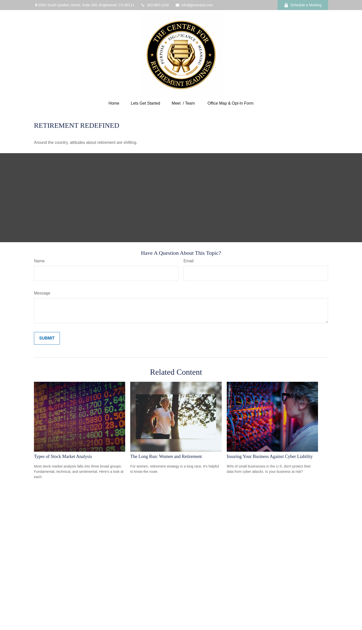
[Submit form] (47, 338)
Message (42, 293)
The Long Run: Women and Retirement (166, 456)
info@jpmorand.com (194, 5)
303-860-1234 (155, 5)
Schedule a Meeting (303, 5)
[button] (114, 103)
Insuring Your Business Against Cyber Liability (270, 456)
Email (189, 261)
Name (39, 261)
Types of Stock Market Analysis (63, 456)
